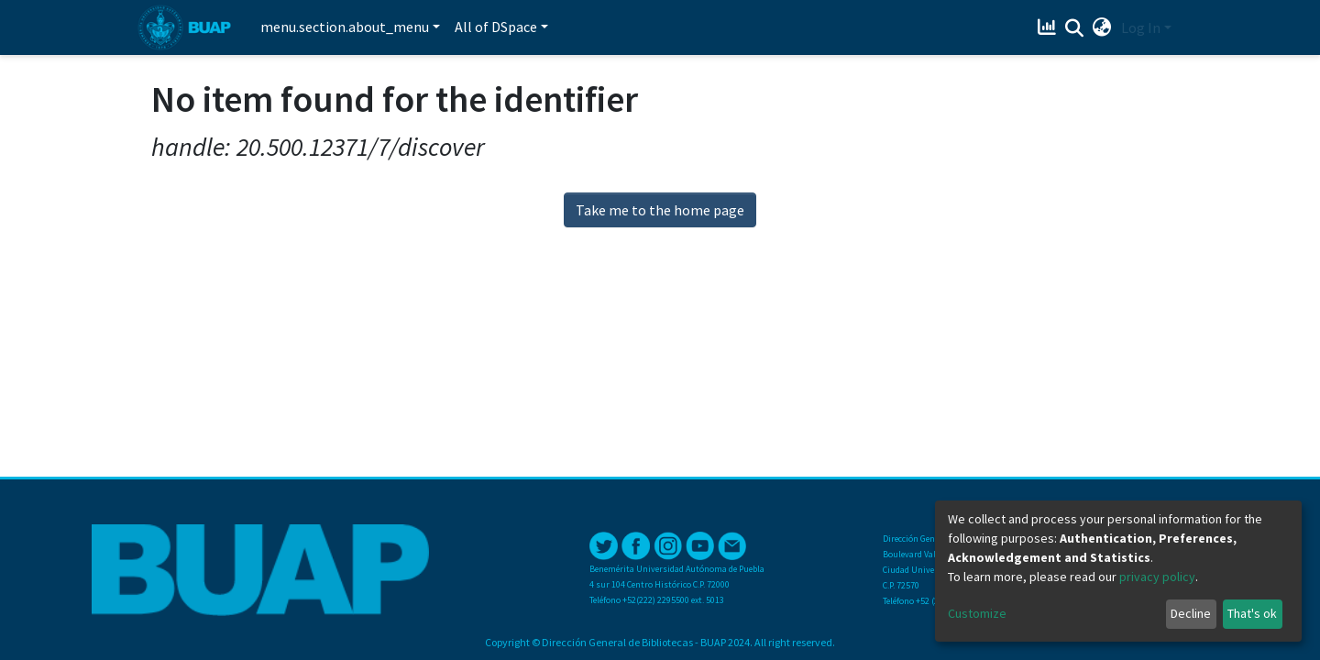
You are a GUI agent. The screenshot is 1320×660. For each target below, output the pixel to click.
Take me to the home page (660, 210)
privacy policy (1157, 576)
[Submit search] (1074, 28)
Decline (1191, 613)
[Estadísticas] (1049, 27)
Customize (977, 613)
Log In (1140, 27)
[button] (1102, 27)
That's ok (1252, 613)
